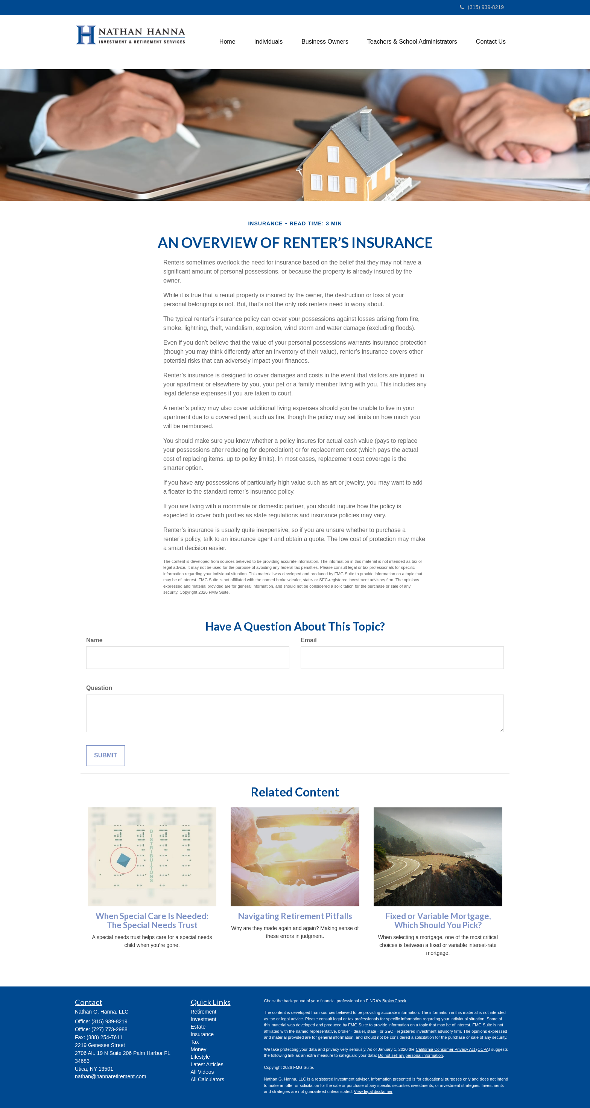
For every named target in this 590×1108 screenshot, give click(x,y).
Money (199, 1049)
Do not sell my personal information (410, 1055)
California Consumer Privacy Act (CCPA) (453, 1049)
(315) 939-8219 (482, 7)
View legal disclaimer (373, 1091)
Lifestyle (200, 1057)
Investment (203, 1019)
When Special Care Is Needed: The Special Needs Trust (152, 920)
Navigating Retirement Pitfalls (295, 916)
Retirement (203, 1012)
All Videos (202, 1072)
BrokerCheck (394, 1001)
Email (309, 640)
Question (99, 688)
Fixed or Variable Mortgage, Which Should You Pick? (438, 920)
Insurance (202, 1034)
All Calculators (207, 1079)
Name (94, 640)
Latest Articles (207, 1064)
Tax (195, 1042)
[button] (268, 42)
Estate (198, 1027)
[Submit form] (105, 755)
